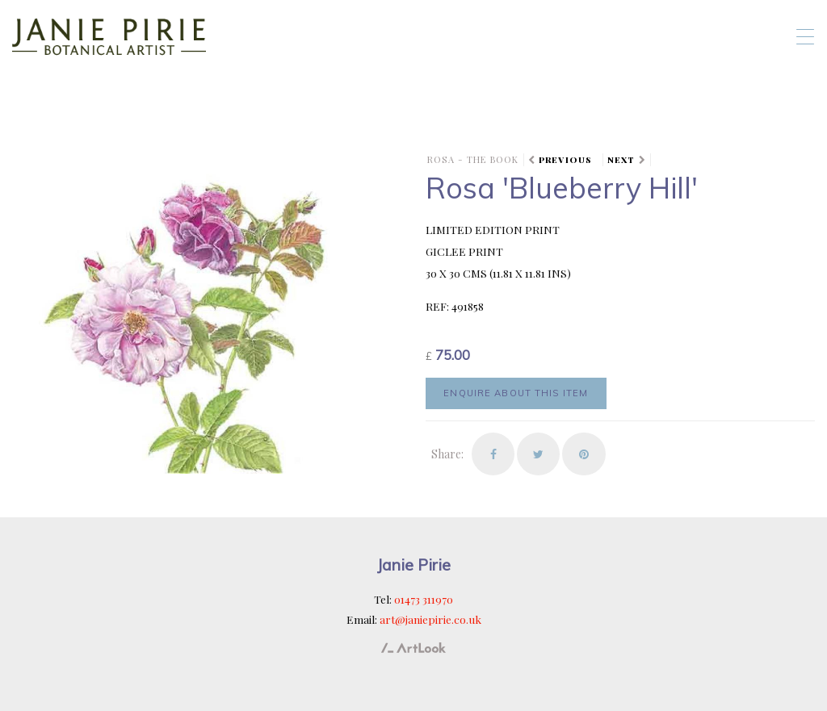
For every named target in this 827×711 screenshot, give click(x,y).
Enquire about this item (515, 393)
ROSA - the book (472, 159)
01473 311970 (423, 599)
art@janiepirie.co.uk (430, 619)
